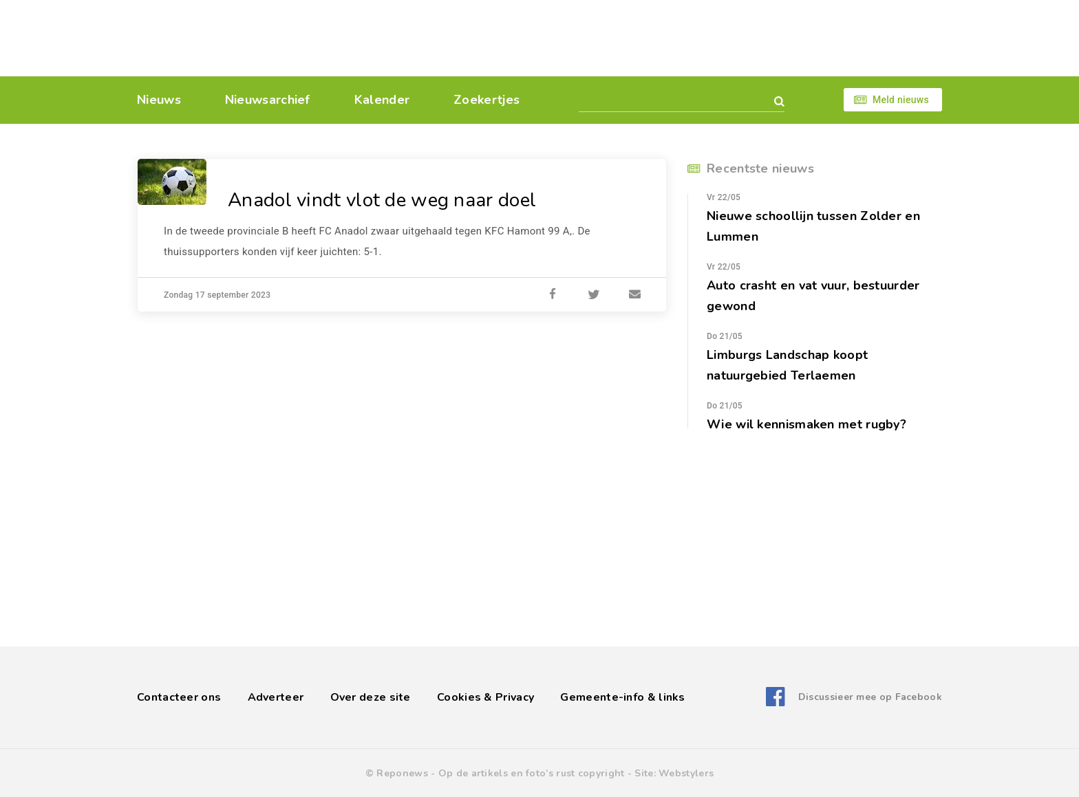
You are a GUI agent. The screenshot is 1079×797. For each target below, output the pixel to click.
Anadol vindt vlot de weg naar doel (382, 200)
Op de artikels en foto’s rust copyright (531, 773)
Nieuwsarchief (267, 99)
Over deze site (370, 697)
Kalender (381, 99)
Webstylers (686, 773)
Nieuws (159, 99)
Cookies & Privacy (485, 697)
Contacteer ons (179, 697)
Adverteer (276, 697)
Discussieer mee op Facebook (870, 696)
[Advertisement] (634, 38)
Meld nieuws (901, 99)
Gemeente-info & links (622, 697)
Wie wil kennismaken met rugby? (806, 424)
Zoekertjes (486, 99)
